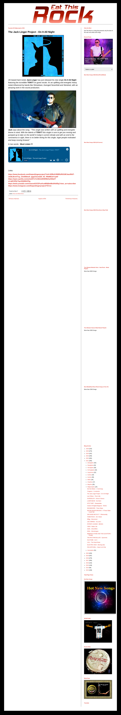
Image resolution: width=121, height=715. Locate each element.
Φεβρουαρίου (91, 487)
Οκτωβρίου (90, 467)
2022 (87, 458)
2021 (87, 460)
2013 (87, 570)
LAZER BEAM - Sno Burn (94, 501)
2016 (87, 563)
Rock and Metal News (18, 193)
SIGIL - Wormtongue (92, 531)
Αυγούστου (90, 472)
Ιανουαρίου (90, 550)
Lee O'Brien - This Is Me (93, 496)
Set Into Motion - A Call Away (95, 489)
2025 (87, 451)
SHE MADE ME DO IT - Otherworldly (97, 514)
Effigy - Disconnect (92, 519)
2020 (87, 553)
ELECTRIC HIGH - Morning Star (96, 545)
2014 (87, 567)
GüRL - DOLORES (92, 529)
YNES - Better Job (92, 526)
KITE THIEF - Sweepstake (94, 503)
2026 (87, 448)
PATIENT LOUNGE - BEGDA (95, 524)
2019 (87, 555)
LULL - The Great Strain (93, 542)
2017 (87, 560)
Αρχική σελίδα (42, 198)
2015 (87, 565)
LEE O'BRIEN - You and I (94, 521)
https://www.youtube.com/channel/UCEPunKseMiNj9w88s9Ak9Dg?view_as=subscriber (42, 183)
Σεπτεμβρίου (91, 470)
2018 (87, 558)
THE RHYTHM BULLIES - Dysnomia (97, 537)
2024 (87, 453)
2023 (87, 456)
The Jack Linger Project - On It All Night (98, 493)
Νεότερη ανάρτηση (14, 198)
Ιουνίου (89, 477)
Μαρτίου (89, 484)
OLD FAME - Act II (92, 540)
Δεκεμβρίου (90, 463)
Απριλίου (90, 482)
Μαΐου (89, 479)
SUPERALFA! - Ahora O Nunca (95, 498)
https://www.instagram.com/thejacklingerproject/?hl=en (29, 186)
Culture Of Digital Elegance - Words (97, 505)
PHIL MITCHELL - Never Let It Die (96, 547)
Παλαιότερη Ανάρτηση (71, 198)
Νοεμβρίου (90, 465)
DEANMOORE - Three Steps (95, 508)
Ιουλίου (89, 475)
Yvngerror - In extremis (93, 491)
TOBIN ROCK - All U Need (94, 517)
